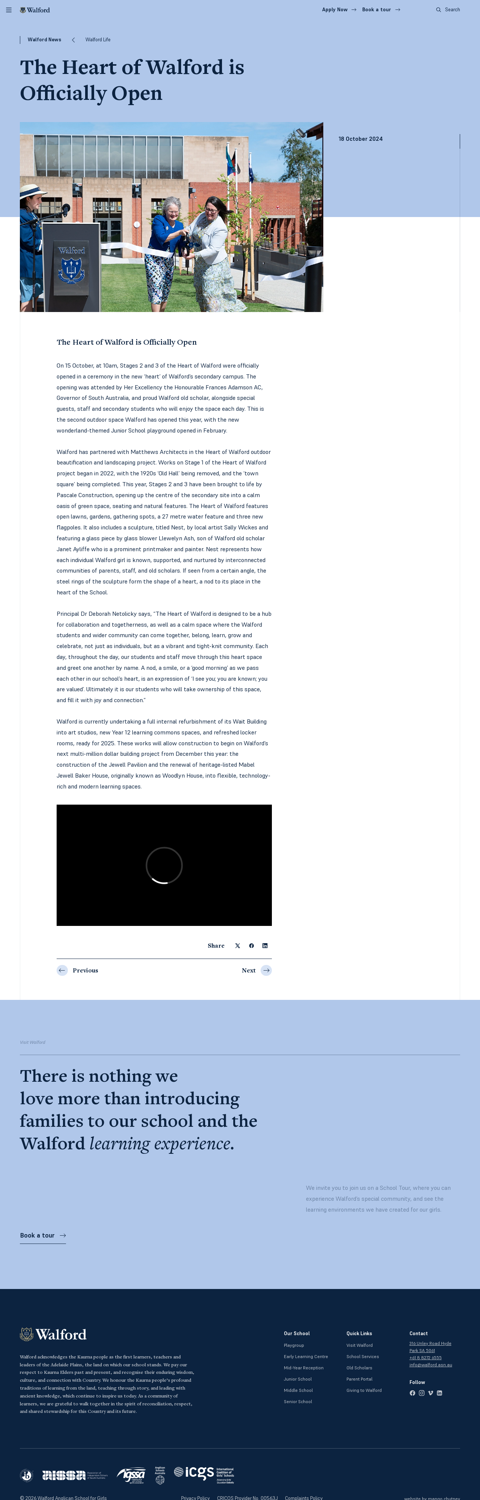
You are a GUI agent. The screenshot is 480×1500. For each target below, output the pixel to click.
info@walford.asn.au (431, 1364)
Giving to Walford (364, 1390)
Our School (297, 1333)
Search (448, 9)
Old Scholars (359, 1367)
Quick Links (359, 1333)
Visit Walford (359, 1345)
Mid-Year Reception (304, 1367)
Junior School (298, 1379)
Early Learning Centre (306, 1356)
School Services (362, 1356)
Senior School (298, 1401)
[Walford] (35, 10)
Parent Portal (359, 1379)
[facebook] (413, 1393)
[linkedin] (439, 1393)
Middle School (298, 1390)
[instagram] (421, 1393)
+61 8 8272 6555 (426, 1357)
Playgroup (294, 1345)
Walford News (44, 39)
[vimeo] (431, 1393)
